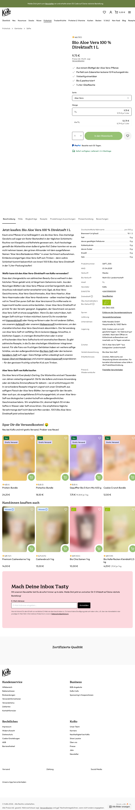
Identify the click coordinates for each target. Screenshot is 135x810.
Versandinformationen (111, 317)
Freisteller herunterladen (112, 369)
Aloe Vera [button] (79, 98)
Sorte (74, 92)
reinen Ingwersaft (53, 358)
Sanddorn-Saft (9, 354)
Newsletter (49, 3)
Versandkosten (78, 61)
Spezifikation (107, 296)
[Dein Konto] (111, 12)
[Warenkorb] (120, 12)
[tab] (9, 219)
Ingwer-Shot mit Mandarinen (16, 358)
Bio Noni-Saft (47, 351)
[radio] (102, 112)
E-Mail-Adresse (17, 601)
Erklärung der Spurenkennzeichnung (117, 312)
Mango (53, 331)
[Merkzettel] (104, 12)
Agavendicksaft (14, 320)
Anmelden (84, 605)
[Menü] (129, 11)
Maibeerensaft (47, 324)
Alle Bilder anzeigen (119, 806)
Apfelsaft (20, 324)
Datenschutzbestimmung (59, 614)
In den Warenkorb (103, 135)
